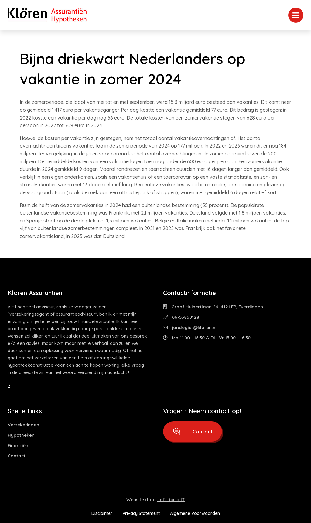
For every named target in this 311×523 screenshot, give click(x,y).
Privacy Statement (141, 513)
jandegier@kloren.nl (190, 327)
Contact (17, 456)
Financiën (18, 445)
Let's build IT (171, 499)
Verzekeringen (23, 425)
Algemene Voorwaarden (195, 513)
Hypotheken (21, 435)
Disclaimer (101, 513)
